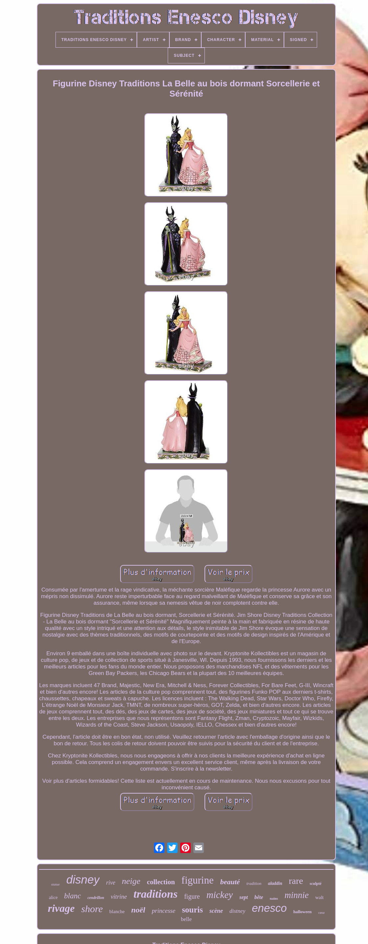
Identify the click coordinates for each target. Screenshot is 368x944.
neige (131, 881)
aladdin (275, 883)
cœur (321, 912)
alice (53, 897)
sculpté (315, 883)
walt (319, 897)
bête (258, 897)
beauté (230, 882)
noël (138, 910)
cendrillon (95, 897)
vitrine (119, 896)
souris (192, 909)
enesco (269, 908)
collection (161, 882)
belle (186, 919)
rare (296, 881)
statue (55, 884)
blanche (117, 911)
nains (274, 898)
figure (192, 896)
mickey (219, 894)
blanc (72, 896)
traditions (156, 894)
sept (243, 897)
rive (110, 882)
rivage (61, 908)
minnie (297, 895)
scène (216, 911)
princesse (163, 910)
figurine (198, 880)
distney (237, 911)
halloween (302, 911)
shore (92, 908)
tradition (254, 883)
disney (82, 879)
